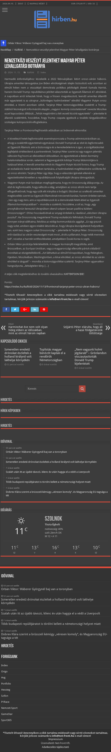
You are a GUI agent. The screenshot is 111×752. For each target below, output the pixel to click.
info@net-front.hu (60, 299)
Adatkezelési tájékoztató (55, 747)
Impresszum (55, 739)
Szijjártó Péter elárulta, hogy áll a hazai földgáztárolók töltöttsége (82, 329)
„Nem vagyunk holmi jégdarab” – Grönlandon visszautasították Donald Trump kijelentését (90, 356)
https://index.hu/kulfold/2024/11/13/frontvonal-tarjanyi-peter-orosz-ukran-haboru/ (52, 286)
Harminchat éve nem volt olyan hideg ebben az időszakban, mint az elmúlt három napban (28, 329)
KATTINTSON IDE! (74, 274)
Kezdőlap (6, 49)
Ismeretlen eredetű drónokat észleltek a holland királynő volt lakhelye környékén (18, 355)
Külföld (18, 49)
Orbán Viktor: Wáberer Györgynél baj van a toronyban (36, 43)
